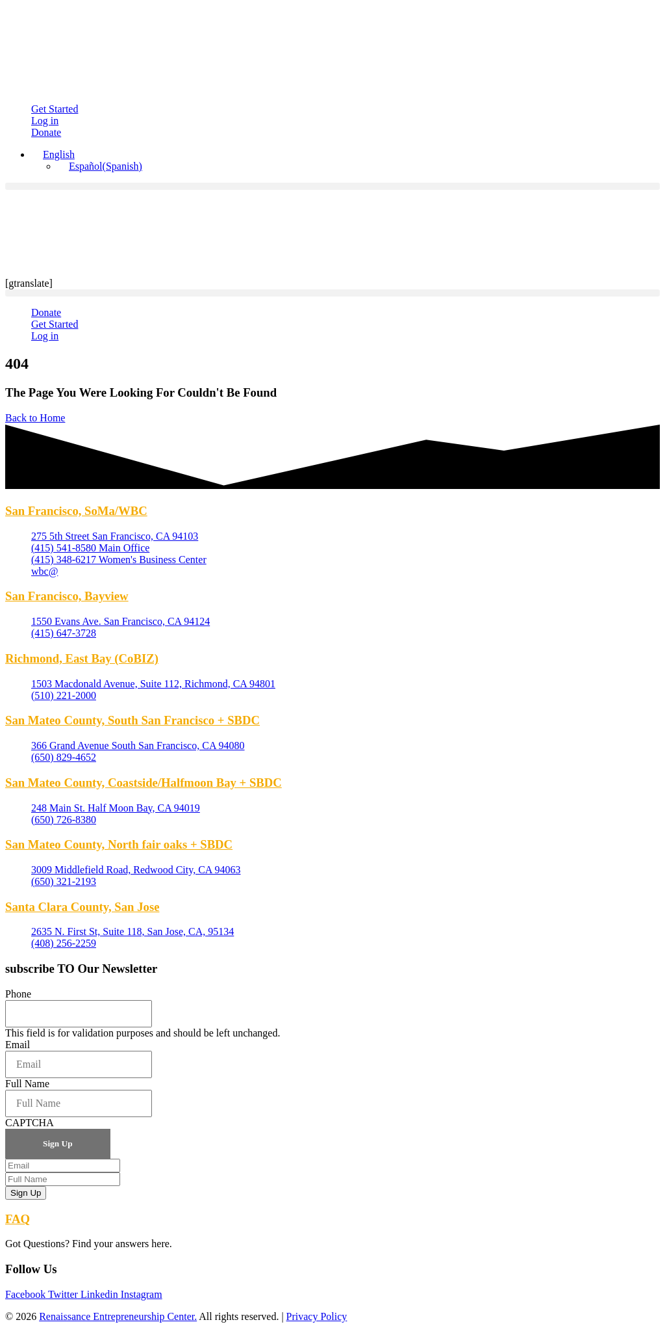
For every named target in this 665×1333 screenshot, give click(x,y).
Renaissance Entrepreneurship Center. (118, 1316)
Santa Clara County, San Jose (82, 907)
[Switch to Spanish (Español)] (99, 166)
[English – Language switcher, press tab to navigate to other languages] (53, 154)
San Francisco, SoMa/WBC (76, 511)
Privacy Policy (316, 1316)
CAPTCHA (29, 1122)
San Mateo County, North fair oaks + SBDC (118, 844)
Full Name (27, 1083)
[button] (332, 186)
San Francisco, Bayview (67, 596)
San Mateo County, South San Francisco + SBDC (132, 720)
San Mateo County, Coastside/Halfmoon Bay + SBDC (143, 782)
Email (17, 1044)
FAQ (17, 1219)
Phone (18, 993)
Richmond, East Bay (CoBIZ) (81, 658)
